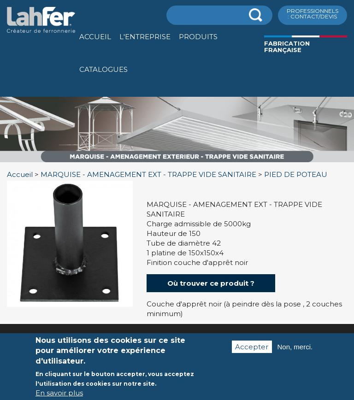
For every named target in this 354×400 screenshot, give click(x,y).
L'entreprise (145, 36)
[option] (177, 162)
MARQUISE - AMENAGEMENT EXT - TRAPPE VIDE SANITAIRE (148, 174)
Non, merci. (295, 347)
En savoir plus (59, 393)
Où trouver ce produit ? (210, 283)
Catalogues (103, 69)
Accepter (251, 347)
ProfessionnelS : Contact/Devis (312, 13)
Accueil (95, 36)
